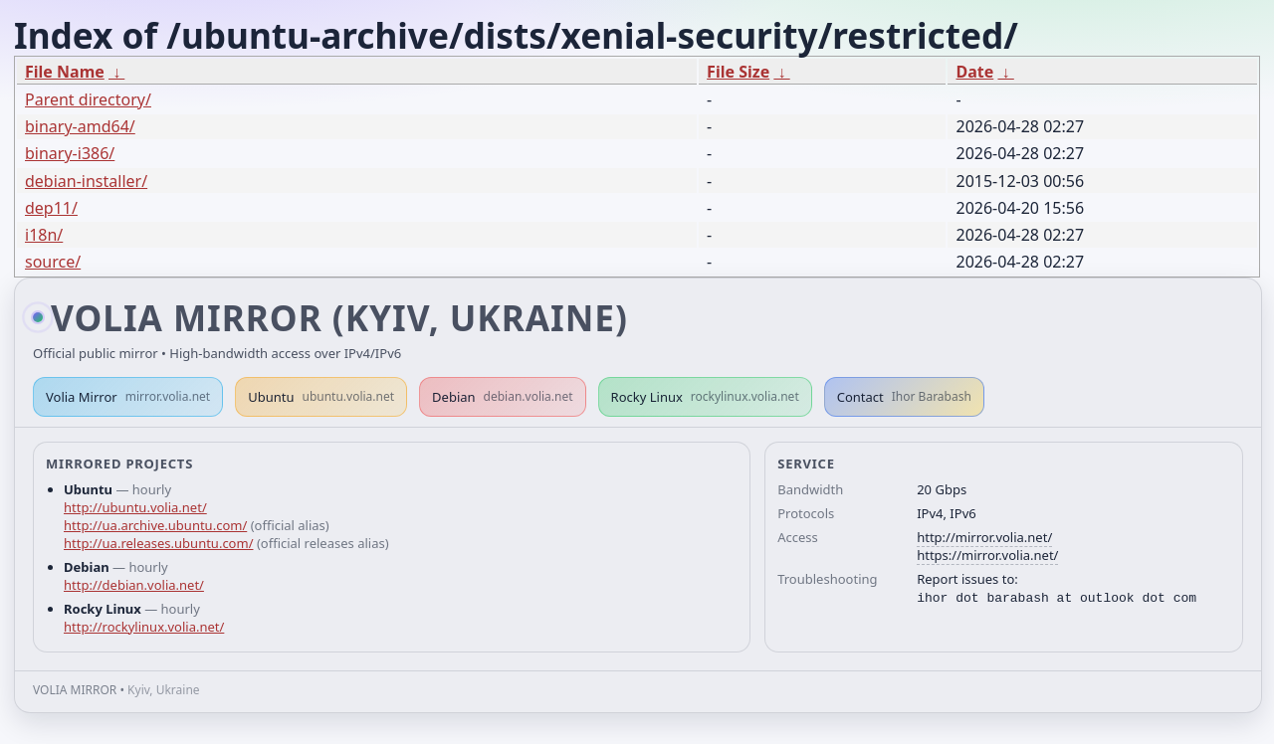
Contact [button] (904, 397)
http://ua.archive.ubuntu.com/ (155, 525)
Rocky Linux (705, 397)
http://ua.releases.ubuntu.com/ (158, 543)
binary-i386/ (69, 153)
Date (974, 72)
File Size (738, 72)
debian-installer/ (86, 181)
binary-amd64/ (80, 126)
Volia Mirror (128, 397)
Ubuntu (321, 397)
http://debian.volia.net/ (134, 585)
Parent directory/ (88, 99)
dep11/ (51, 208)
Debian (502, 397)
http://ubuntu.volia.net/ (135, 507)
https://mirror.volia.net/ (987, 555)
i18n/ (44, 235)
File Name (65, 72)
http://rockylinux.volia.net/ (144, 627)
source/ (53, 262)
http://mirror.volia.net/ (984, 537)
